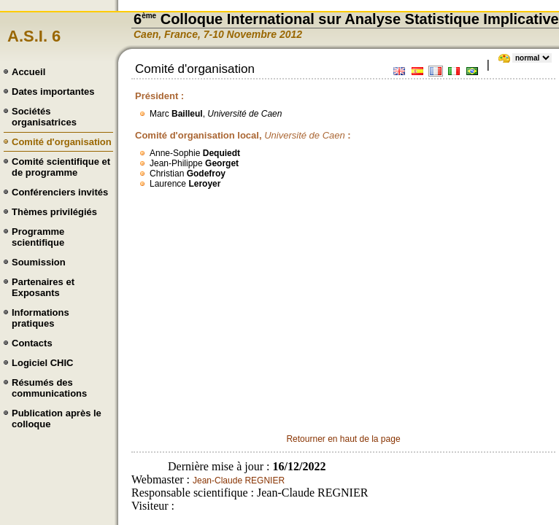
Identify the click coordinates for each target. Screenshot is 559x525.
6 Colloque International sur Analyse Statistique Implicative (346, 19)
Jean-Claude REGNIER (239, 480)
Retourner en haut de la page (343, 439)
